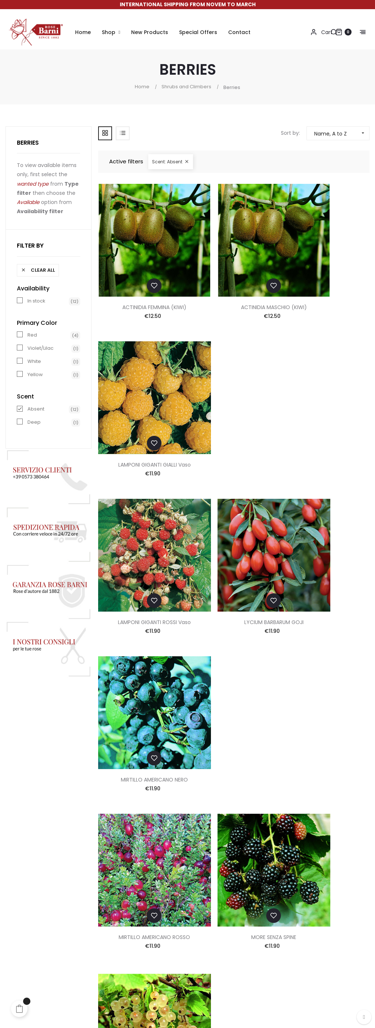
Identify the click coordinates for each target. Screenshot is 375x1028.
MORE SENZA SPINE (233, 542)
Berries (28, 142)
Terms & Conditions (247, 860)
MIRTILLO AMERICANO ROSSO (141, 542)
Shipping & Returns (179, 860)
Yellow (35, 374)
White (34, 361)
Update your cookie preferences (263, 926)
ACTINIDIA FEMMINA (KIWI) (141, 280)
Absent (35, 409)
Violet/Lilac (40, 348)
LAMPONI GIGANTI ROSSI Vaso (141, 411)
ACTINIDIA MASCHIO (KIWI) (234, 280)
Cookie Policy (239, 889)
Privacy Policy (239, 874)
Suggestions (171, 889)
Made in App (354, 1004)
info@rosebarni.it (335, 906)
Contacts (234, 845)
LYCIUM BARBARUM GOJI (233, 411)
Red (32, 335)
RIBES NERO (141, 673)
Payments (168, 845)
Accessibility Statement (252, 904)
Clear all (38, 270)
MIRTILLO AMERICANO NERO (326, 411)
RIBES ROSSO (233, 673)
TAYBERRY (326, 673)
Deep (34, 422)
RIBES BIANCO (326, 542)
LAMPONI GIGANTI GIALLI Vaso (326, 280)
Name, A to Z (341, 133)
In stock (36, 301)
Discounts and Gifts (181, 874)
